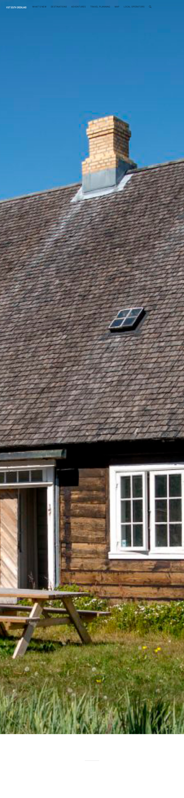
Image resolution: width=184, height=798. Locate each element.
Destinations (59, 7)
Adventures (78, 7)
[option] (92, 367)
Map (117, 7)
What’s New (39, 7)
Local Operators (134, 7)
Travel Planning (100, 7)
